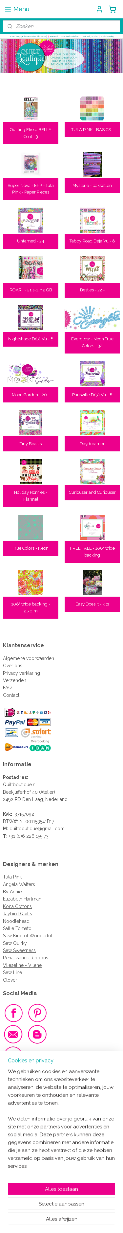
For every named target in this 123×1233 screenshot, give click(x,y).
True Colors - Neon (31, 548)
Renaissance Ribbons (25, 957)
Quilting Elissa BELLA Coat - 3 (30, 133)
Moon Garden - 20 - (31, 394)
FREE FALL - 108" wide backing (92, 552)
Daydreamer (92, 443)
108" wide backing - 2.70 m (30, 607)
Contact (11, 695)
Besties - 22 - (92, 289)
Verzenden (14, 680)
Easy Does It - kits (92, 604)
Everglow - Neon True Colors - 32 (92, 342)
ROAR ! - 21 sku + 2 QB (31, 289)
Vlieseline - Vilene (22, 965)
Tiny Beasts (31, 443)
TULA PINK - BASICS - (92, 129)
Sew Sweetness (19, 950)
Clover (10, 980)
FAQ (7, 687)
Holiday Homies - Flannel (30, 496)
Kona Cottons (17, 906)
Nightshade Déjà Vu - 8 (30, 338)
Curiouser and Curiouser (92, 492)
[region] (61, 1135)
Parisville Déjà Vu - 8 (92, 394)
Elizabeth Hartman (22, 899)
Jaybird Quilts (17, 913)
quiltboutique (24, 828)
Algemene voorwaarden (28, 658)
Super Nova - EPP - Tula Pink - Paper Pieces (31, 189)
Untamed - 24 (30, 241)
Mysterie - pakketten (92, 185)
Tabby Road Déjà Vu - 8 (92, 241)
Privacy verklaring (21, 673)
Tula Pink (12, 876)
